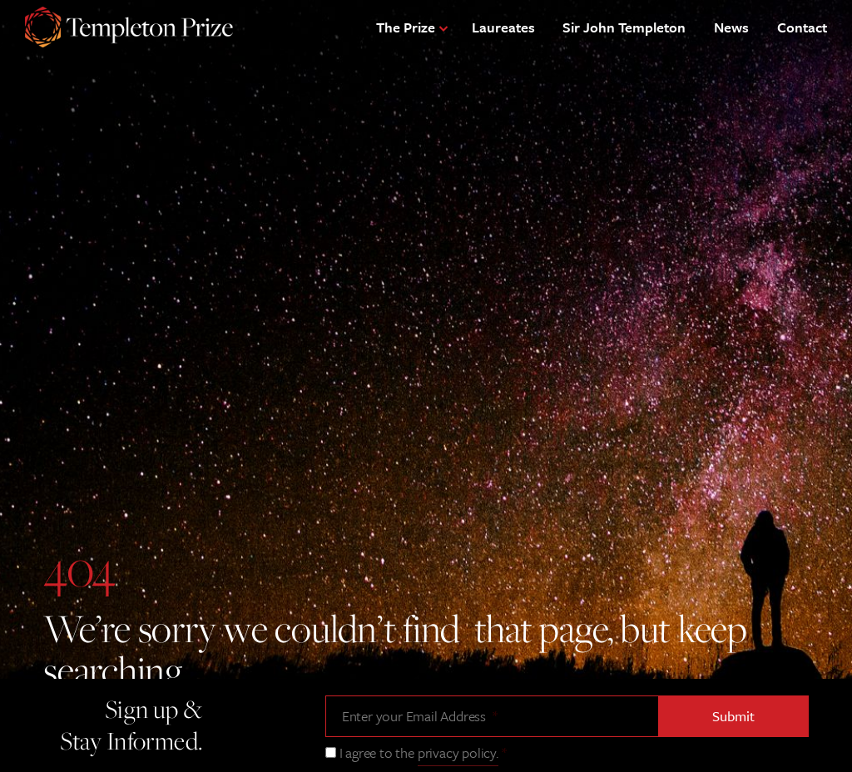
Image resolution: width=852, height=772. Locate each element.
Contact (802, 27)
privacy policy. (458, 752)
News (731, 27)
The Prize (405, 27)
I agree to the (423, 752)
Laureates (503, 27)
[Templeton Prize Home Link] (129, 29)
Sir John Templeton (624, 27)
